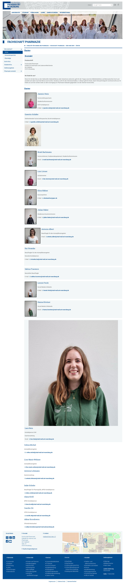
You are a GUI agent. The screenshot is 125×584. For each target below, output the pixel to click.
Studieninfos (8, 64)
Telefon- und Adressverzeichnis (90, 563)
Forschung (35, 12)
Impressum (52, 581)
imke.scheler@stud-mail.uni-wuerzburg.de (39, 493)
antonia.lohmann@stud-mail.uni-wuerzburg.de (40, 478)
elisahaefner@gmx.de (50, 198)
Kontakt (25, 533)
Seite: (105, 574)
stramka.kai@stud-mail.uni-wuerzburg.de (43, 259)
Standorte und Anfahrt (91, 566)
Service (48, 558)
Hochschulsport (50, 566)
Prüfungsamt (49, 570)
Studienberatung (50, 568)
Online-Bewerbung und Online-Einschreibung (72, 568)
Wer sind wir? (8, 49)
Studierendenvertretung (52, 573)
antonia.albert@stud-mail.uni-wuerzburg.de (60, 236)
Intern (89, 5)
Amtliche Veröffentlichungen (32, 574)
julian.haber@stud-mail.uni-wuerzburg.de (56, 217)
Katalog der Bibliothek (71, 571)
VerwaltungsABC (31, 572)
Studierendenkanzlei (51, 572)
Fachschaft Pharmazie (24, 41)
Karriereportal (30, 568)
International (65, 12)
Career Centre (49, 575)
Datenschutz (61, 581)
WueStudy (68, 561)
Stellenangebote (9, 68)
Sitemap (106, 561)
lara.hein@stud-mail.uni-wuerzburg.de (42, 439)
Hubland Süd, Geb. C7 (49, 536)
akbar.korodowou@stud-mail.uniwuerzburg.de (40, 527)
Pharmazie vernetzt (10, 71)
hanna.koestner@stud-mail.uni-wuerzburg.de (57, 309)
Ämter (6, 52)
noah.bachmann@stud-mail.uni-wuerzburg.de (57, 159)
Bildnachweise (108, 563)
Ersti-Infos (7, 61)
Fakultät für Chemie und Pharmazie (38, 45)
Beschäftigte (30, 570)
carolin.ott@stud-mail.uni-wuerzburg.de (38, 515)
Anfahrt (46, 533)
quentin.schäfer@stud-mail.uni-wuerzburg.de (45, 122)
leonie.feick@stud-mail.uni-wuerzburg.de (56, 290)
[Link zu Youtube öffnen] (10, 541)
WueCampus (69, 563)
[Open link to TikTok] (10, 538)
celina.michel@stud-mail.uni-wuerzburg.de (39, 452)
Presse (86, 568)
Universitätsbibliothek (52, 562)
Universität (16, 12)
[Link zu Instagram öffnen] (7, 538)
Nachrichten (30, 566)
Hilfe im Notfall (89, 575)
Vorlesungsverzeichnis (72, 565)
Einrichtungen (52, 12)
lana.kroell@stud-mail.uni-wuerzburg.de (38, 504)
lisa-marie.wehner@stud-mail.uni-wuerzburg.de (40, 467)
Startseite (9, 558)
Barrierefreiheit (71, 581)
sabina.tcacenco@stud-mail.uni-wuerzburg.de (45, 276)
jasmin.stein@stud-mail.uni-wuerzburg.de (56, 108)
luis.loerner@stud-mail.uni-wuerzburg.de (55, 179)
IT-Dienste (48, 564)
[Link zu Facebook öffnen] (7, 541)
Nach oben (107, 565)
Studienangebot (31, 564)
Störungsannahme (90, 572)
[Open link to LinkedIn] (13, 538)
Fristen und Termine (32, 562)
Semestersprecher (10, 55)
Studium (25, 12)
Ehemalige (8, 58)
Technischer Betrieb (90, 573)
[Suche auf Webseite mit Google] (103, 5)
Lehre (43, 12)
